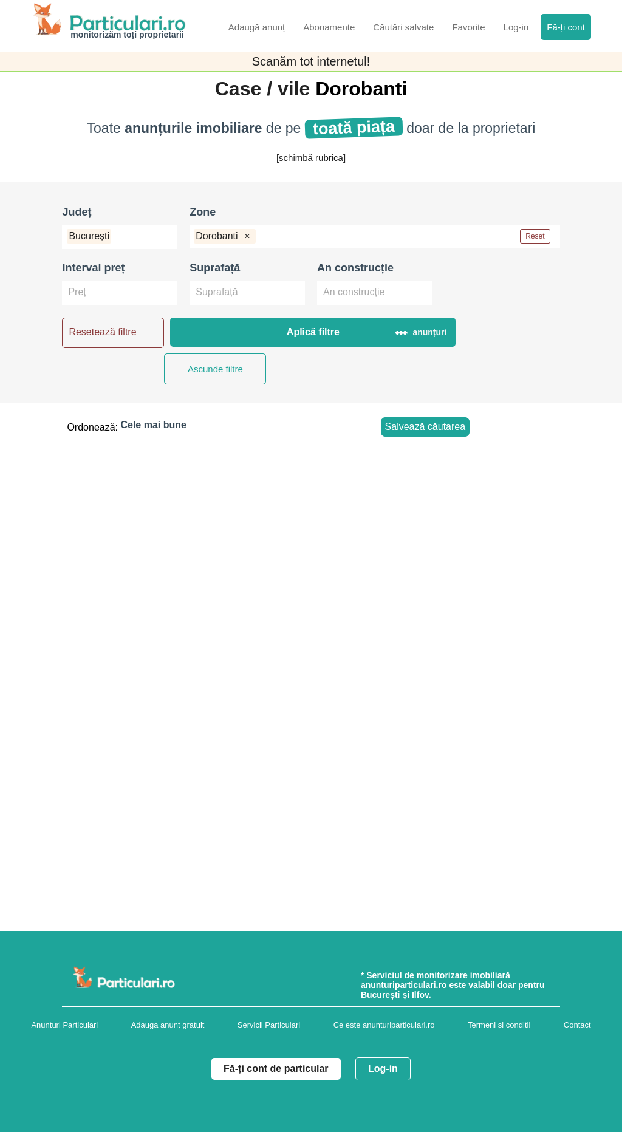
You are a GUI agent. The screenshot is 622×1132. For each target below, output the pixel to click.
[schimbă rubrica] (311, 157)
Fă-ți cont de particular (276, 1068)
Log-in (383, 1068)
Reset (534, 236)
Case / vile (265, 89)
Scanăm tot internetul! (311, 61)
